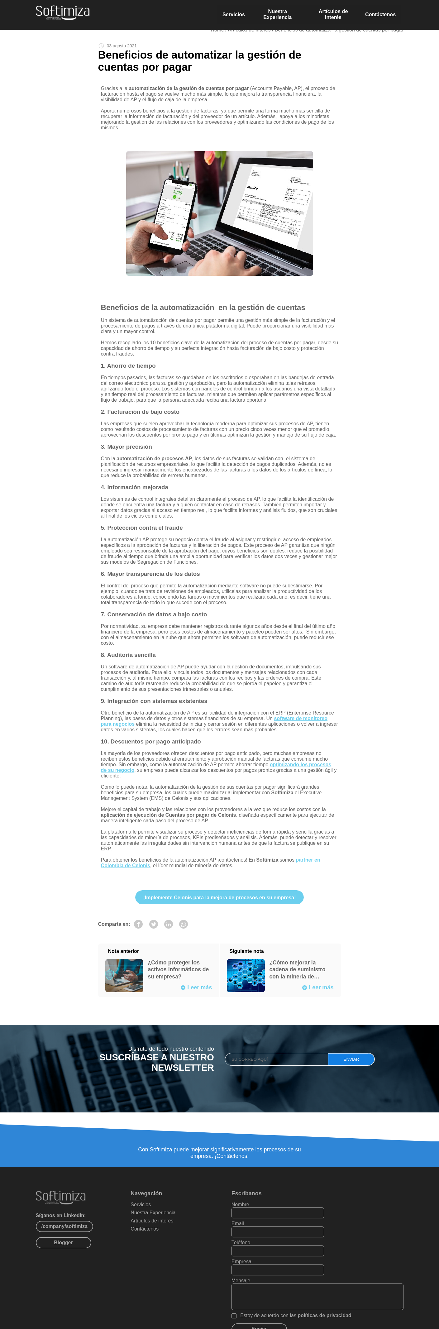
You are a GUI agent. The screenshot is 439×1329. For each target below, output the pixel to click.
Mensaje (265, 1254)
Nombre (265, 1216)
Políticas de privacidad (270, 1321)
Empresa (343, 1235)
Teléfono (265, 1235)
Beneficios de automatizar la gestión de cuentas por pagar (339, 30)
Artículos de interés (171, 1233)
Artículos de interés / (251, 30)
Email (339, 1216)
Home (217, 30)
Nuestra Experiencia (278, 13)
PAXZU (196, 1321)
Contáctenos (383, 13)
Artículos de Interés (335, 13)
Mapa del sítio (228, 1321)
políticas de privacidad (349, 1289)
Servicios (233, 13)
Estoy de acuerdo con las (320, 1289)
